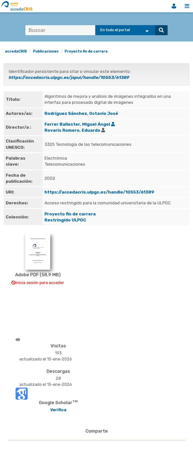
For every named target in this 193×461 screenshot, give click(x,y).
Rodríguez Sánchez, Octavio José (81, 113)
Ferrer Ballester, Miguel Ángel (77, 124)
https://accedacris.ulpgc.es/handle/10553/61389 (99, 192)
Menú (187, 6)
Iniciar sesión (174, 6)
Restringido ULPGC (65, 219)
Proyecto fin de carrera (86, 51)
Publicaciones (46, 51)
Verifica (58, 409)
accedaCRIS (16, 51)
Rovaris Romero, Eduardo (72, 130)
